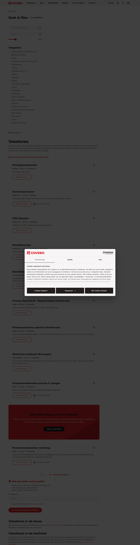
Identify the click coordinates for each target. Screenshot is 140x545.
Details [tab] (70, 259)
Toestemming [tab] (40, 259)
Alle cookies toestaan (41, 290)
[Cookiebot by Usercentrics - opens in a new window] (104, 252)
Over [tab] (100, 259)
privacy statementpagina (42, 281)
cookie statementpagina (70, 281)
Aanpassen (69, 290)
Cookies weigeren (98, 290)
